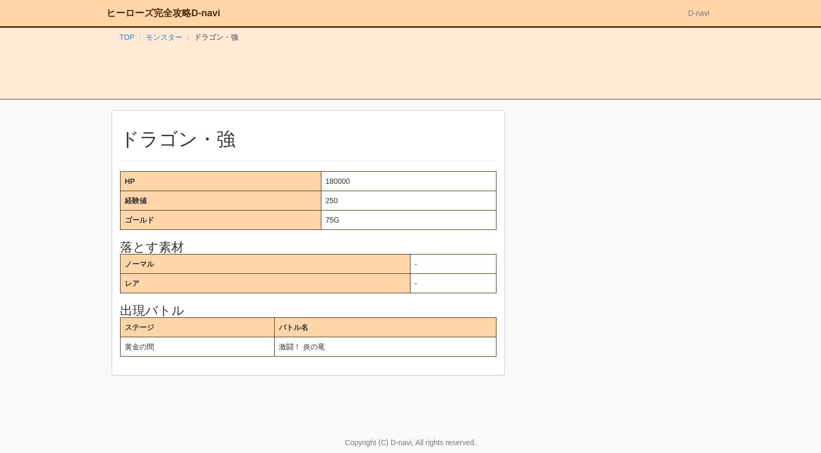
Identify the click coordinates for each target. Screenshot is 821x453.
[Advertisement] (410, 72)
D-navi (698, 13)
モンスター (164, 37)
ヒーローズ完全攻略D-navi (163, 13)
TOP (127, 37)
